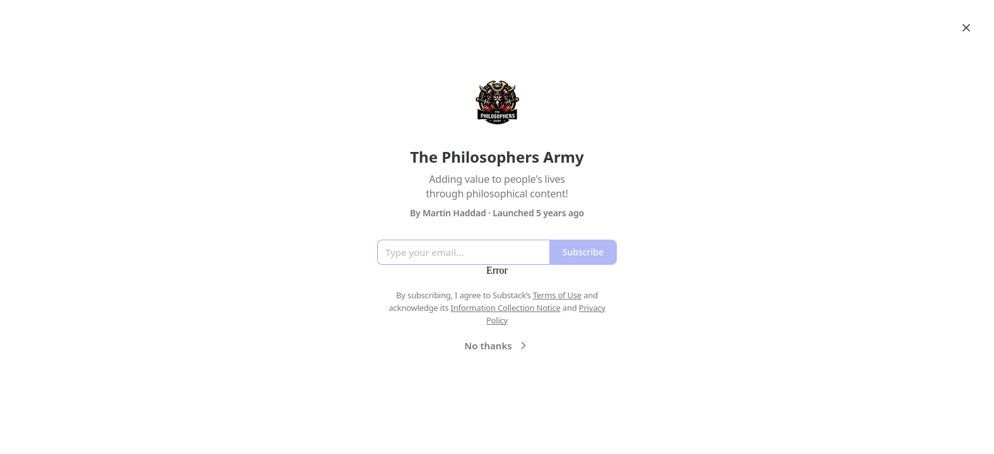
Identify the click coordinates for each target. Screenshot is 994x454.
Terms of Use (557, 295)
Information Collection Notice (505, 307)
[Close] (966, 27)
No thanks (496, 345)
